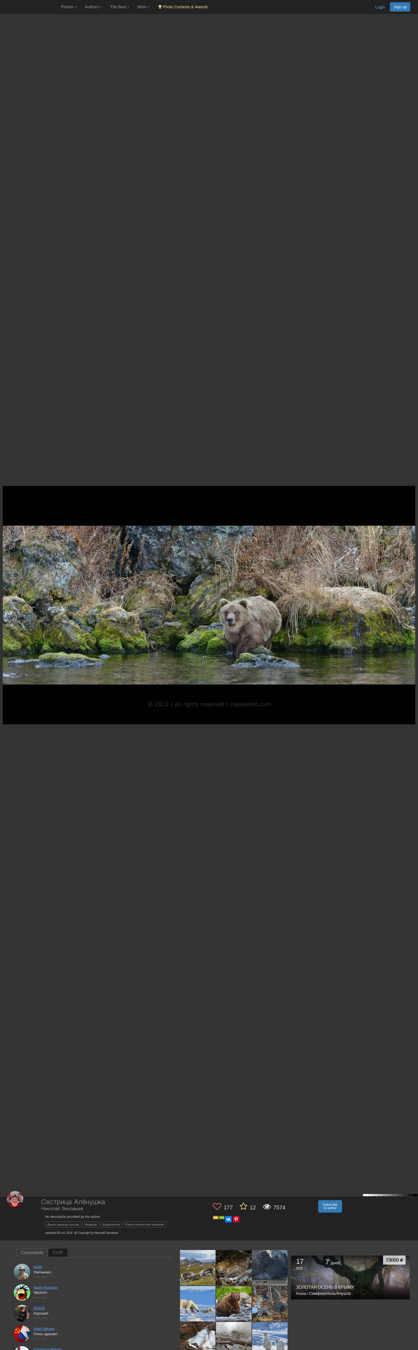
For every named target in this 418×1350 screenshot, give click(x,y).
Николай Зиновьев (62, 1209)
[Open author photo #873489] (234, 1304)
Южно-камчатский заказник (144, 1224)
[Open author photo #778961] (234, 1339)
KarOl (38, 1267)
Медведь (90, 1224)
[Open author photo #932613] (270, 1268)
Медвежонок (111, 1224)
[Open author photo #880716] (198, 1304)
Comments (32, 1252)
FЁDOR (39, 1308)
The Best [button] (119, 7)
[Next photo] (412, 587)
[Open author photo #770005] (270, 1339)
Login (380, 7)
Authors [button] (93, 7)
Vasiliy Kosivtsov (46, 1288)
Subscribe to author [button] (330, 1206)
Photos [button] (69, 7)
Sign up (400, 7)
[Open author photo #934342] (234, 1268)
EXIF (58, 1252)
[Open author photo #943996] (198, 1268)
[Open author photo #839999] (270, 1304)
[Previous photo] (5, 587)
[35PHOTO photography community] (30, 7)
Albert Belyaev (44, 1329)
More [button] (144, 7)
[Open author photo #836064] (198, 1339)
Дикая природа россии (63, 1224)
